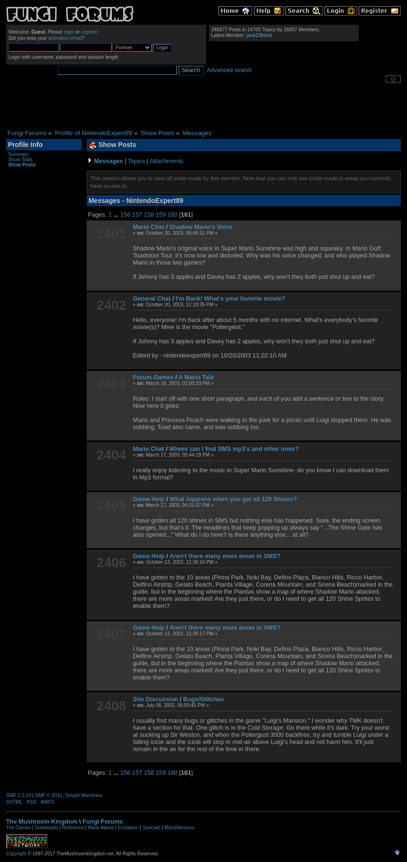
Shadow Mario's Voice (201, 226)
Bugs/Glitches (203, 699)
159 (160, 214)
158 (149, 214)
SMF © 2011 (49, 795)
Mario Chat (148, 226)
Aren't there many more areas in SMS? (225, 555)
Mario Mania (101, 827)
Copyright (16, 853)
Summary (18, 154)
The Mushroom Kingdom (42, 821)
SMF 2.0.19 (18, 795)
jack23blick (259, 35)
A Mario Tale (196, 377)
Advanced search (229, 70)
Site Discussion (155, 699)
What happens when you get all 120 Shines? (233, 499)
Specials (152, 827)
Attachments (166, 161)
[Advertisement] (203, 106)
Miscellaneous (179, 827)
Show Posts (22, 164)
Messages (108, 161)
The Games (18, 827)
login (69, 32)
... (116, 214)
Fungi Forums (102, 821)
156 (125, 214)
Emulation (128, 827)
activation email (65, 38)
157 (137, 214)
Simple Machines (83, 795)
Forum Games (153, 377)
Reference (73, 827)
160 (172, 214)
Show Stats (20, 159)
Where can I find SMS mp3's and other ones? (233, 448)
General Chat (152, 298)
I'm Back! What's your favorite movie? (230, 298)
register (89, 32)
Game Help (149, 499)
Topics (136, 161)
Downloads (46, 827)
